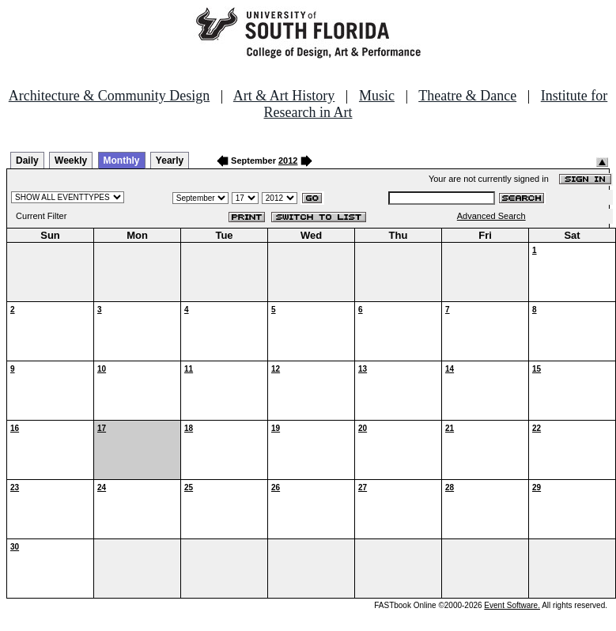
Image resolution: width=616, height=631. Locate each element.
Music (377, 96)
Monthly (122, 160)
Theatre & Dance (467, 96)
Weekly (71, 160)
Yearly (169, 160)
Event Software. (512, 605)
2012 (287, 160)
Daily (27, 160)
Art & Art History (284, 96)
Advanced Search (491, 216)
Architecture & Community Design (109, 96)
